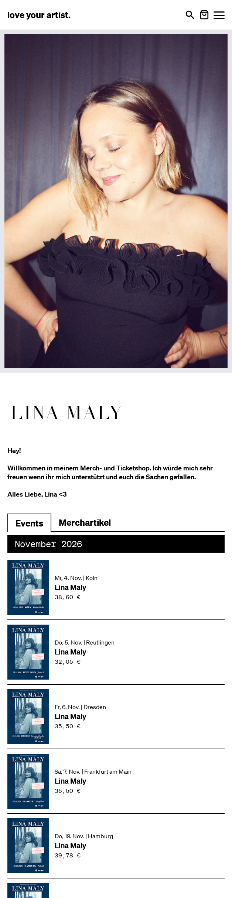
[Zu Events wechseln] (29, 523)
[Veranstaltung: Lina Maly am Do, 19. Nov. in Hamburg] (116, 846)
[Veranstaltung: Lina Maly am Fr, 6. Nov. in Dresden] (116, 717)
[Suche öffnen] (190, 15)
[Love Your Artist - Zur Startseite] (39, 14)
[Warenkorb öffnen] (204, 15)
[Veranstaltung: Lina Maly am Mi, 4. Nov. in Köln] (116, 587)
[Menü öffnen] (219, 14)
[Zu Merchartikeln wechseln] (84, 523)
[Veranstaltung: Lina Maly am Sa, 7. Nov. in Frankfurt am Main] (116, 781)
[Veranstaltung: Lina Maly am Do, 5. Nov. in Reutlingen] (116, 652)
